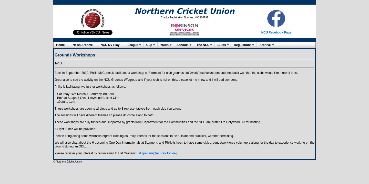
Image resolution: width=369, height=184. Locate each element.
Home (60, 45)
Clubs (221, 45)
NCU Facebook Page (276, 32)
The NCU (203, 45)
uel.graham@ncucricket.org (157, 153)
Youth (164, 45)
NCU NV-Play (110, 45)
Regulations (243, 45)
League (133, 45)
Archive (265, 45)
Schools (183, 45)
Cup (149, 45)
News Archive (83, 45)
